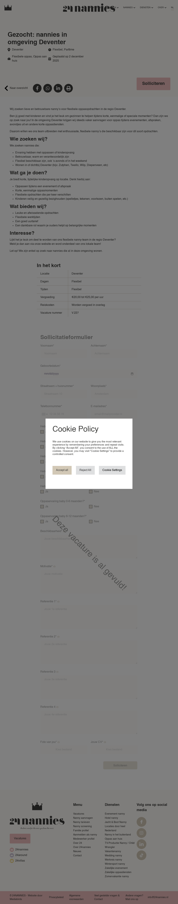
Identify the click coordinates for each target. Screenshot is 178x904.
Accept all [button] (62, 470)
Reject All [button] (85, 470)
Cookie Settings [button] (112, 470)
